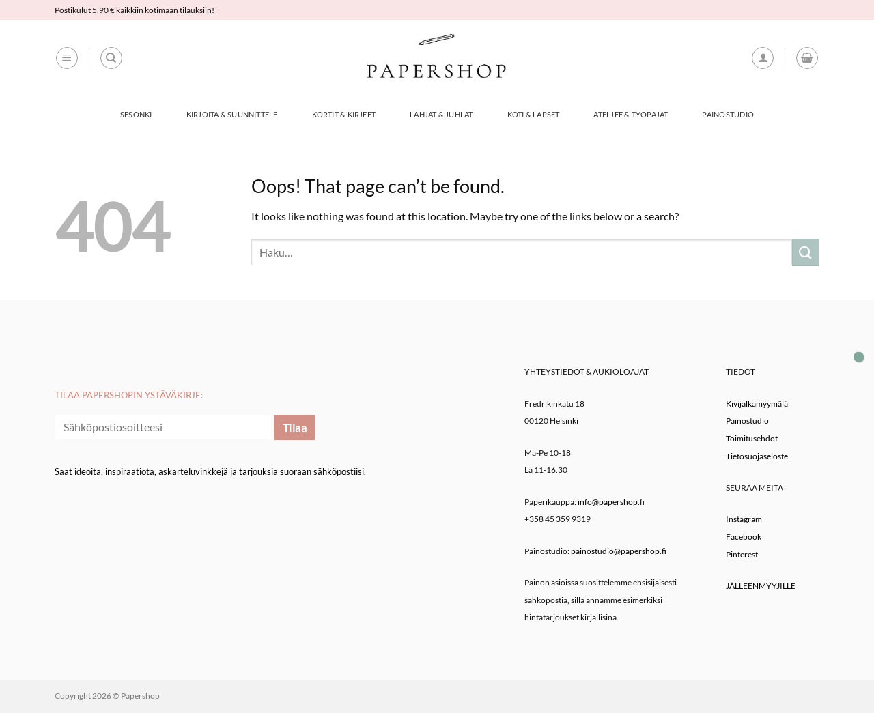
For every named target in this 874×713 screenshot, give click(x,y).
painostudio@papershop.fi (618, 551)
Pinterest (742, 554)
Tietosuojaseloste (757, 456)
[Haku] (111, 58)
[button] (67, 58)
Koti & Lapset (533, 114)
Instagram (744, 519)
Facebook (743, 537)
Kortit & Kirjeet (344, 114)
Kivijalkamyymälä (757, 403)
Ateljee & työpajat (630, 114)
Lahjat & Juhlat (441, 114)
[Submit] (805, 252)
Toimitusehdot (752, 438)
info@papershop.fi (611, 502)
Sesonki (136, 114)
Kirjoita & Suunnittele (232, 114)
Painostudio (727, 114)
